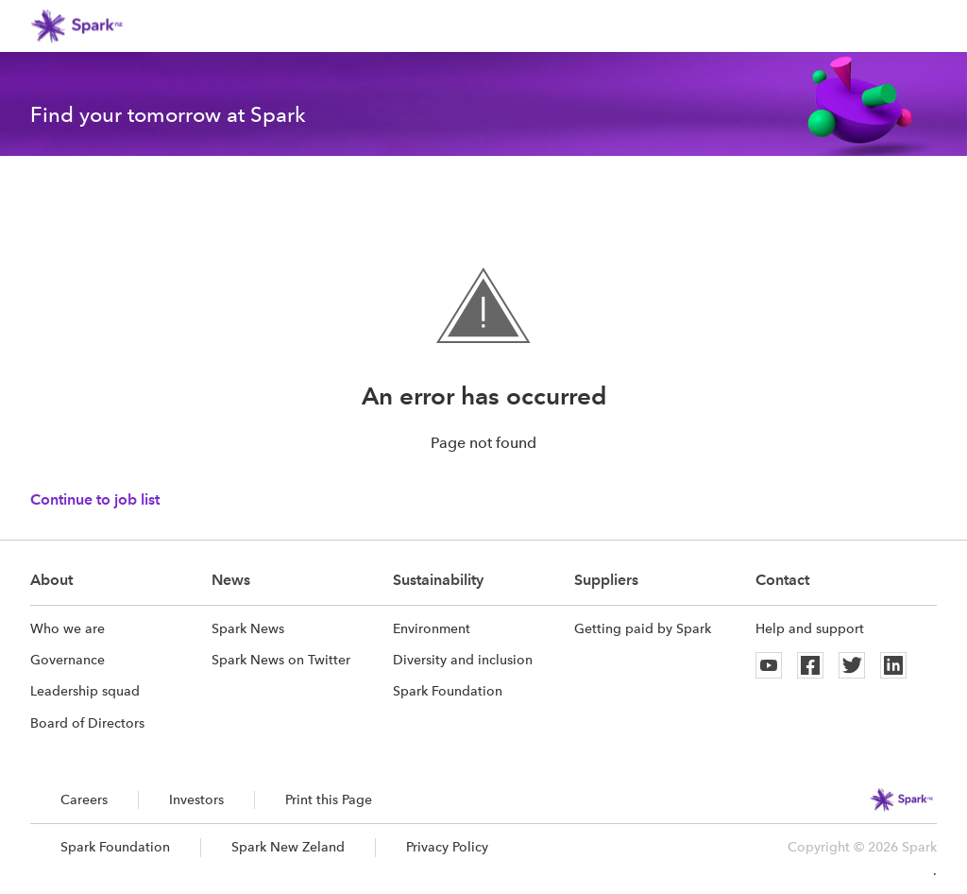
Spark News (248, 628)
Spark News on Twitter (281, 659)
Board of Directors (87, 722)
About (51, 580)
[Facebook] (810, 665)
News (231, 580)
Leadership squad (85, 690)
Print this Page (328, 799)
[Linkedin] (893, 665)
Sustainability (438, 580)
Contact (782, 580)
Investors (196, 799)
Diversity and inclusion (463, 659)
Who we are (67, 628)
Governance (67, 659)
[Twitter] (852, 665)
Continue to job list (95, 499)
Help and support (809, 628)
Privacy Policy (447, 846)
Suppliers (606, 580)
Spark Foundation (447, 690)
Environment (431, 628)
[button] (925, 26)
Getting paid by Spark (642, 628)
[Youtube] (768, 665)
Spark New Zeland (288, 846)
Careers (84, 799)
